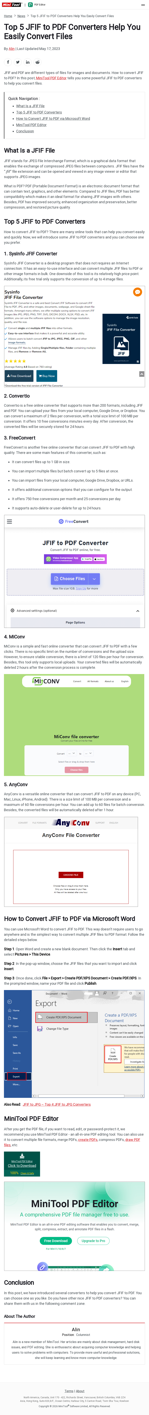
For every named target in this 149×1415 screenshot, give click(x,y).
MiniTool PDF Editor (51, 78)
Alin (12, 49)
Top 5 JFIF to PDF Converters (39, 112)
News (21, 16)
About (80, 1391)
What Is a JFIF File (30, 106)
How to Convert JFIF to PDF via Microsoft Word (53, 118)
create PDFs (87, 1140)
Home (8, 16)
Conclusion (25, 131)
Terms (69, 1391)
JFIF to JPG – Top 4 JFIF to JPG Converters (57, 1104)
